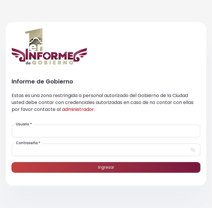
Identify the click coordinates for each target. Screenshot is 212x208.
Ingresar (106, 167)
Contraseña (28, 142)
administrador (78, 109)
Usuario (24, 124)
